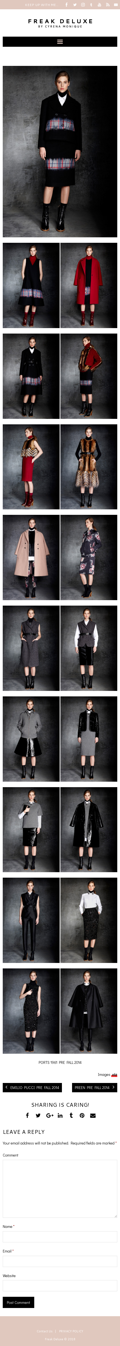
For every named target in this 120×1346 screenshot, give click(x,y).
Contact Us (45, 1331)
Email (8, 1251)
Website (9, 1275)
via (114, 1074)
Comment (10, 1155)
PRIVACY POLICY (71, 1331)
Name (9, 1226)
